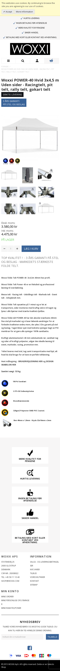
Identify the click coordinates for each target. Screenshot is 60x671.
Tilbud (33, 573)
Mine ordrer (7, 596)
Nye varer (35, 569)
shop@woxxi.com (10, 581)
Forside (4, 66)
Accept (8, 11)
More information (24, 11)
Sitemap (34, 584)
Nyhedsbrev (30, 622)
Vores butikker (37, 577)
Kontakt (34, 581)
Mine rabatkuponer (11, 608)
